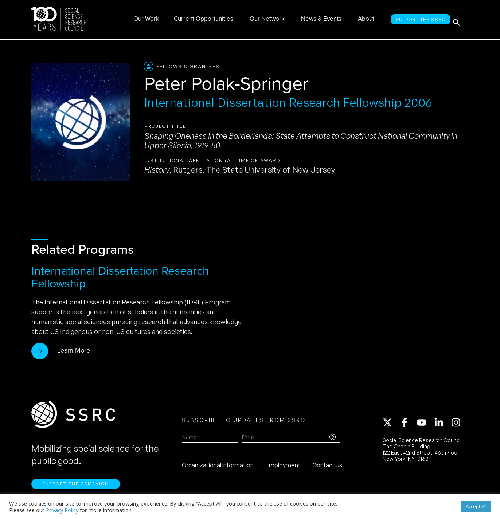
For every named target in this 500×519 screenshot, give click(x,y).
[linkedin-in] (442, 425)
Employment (283, 468)
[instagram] (457, 425)
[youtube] (425, 425)
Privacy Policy (62, 510)
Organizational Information (218, 468)
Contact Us (327, 468)
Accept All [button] (476, 506)
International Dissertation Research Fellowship (120, 277)
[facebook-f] (408, 425)
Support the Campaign (75, 490)
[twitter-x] (391, 425)
